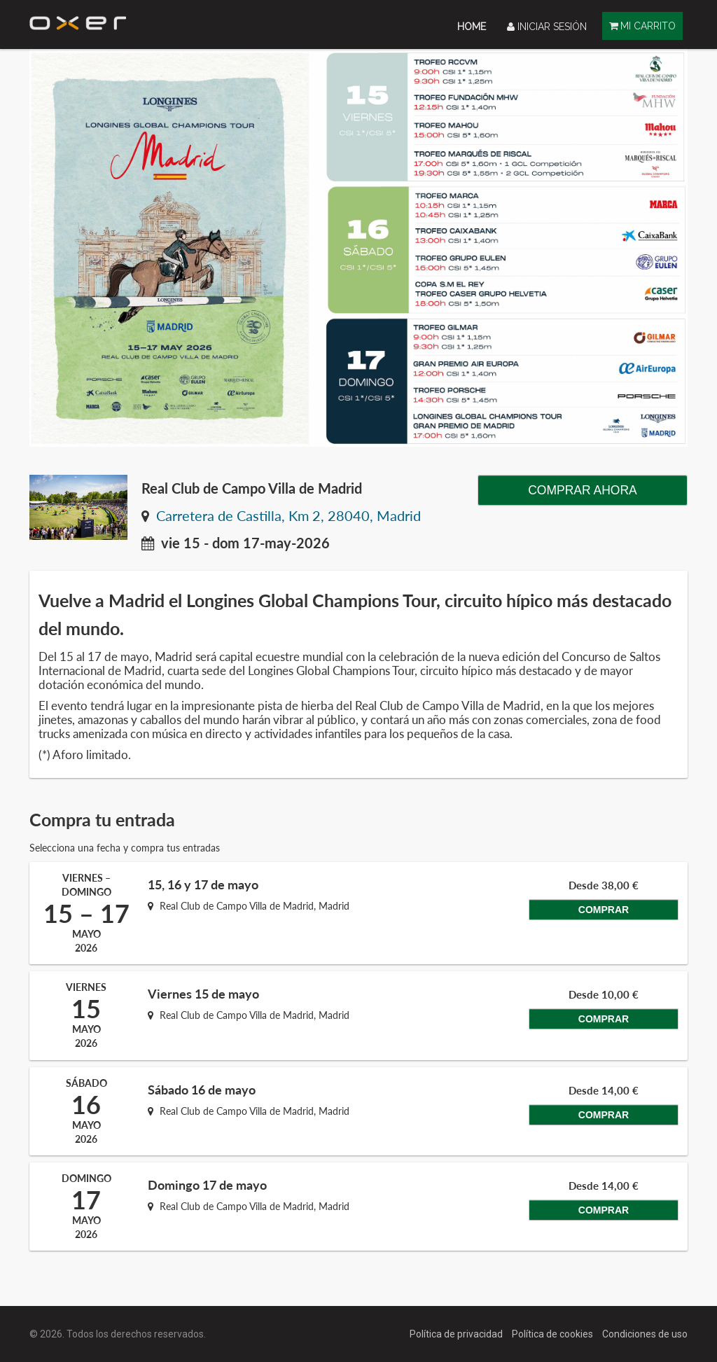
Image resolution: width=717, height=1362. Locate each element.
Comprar (599, 924)
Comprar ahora (582, 490)
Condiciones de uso (645, 1334)
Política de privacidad (457, 1334)
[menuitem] (471, 26)
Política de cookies (553, 1334)
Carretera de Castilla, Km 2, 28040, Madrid (288, 516)
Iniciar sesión (547, 26)
